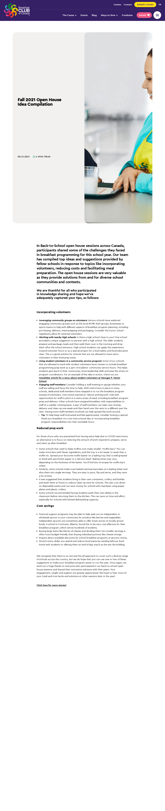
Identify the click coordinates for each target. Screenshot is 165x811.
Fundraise (127, 15)
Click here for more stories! (51, 585)
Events (84, 15)
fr (160, 4)
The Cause (69, 15)
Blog (94, 15)
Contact (128, 4)
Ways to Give (109, 15)
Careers (117, 4)
